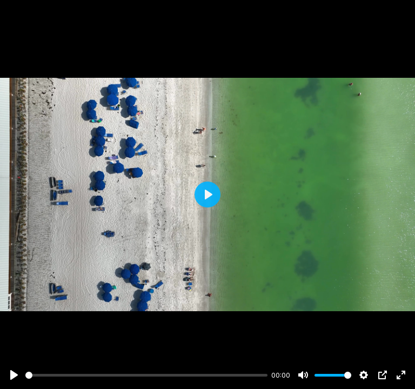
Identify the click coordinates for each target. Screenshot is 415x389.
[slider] (146, 375)
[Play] (14, 375)
